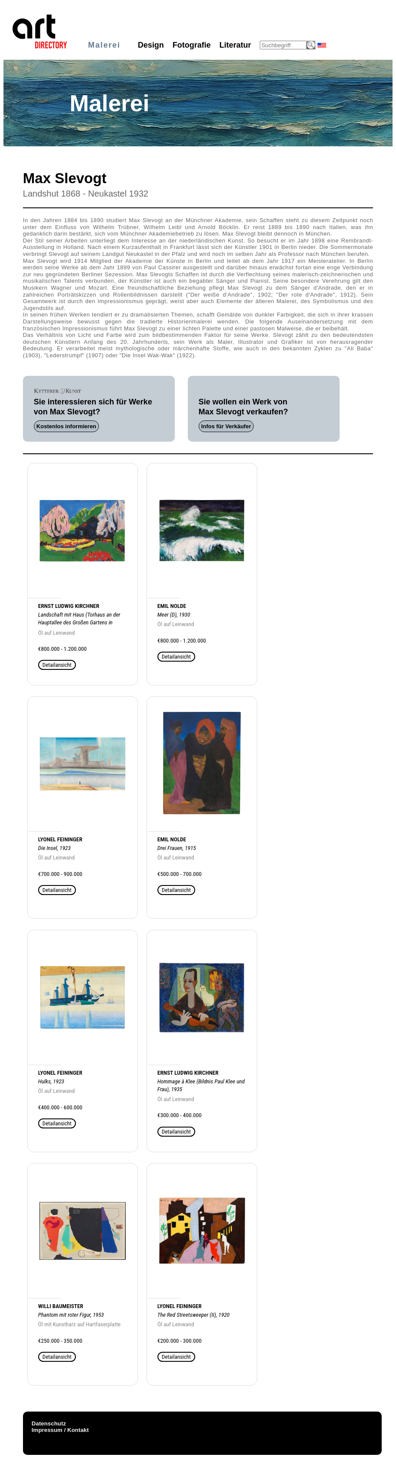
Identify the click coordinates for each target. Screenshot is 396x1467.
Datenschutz (49, 1423)
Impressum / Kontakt (60, 1430)
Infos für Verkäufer (226, 426)
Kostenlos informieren (66, 426)
